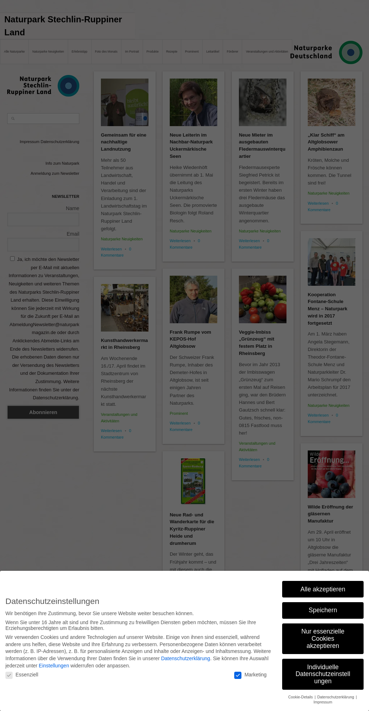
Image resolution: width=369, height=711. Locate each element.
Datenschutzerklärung (185, 654)
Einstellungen (54, 661)
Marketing (250, 671)
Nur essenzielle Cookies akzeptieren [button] (322, 634)
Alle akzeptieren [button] (323, 584)
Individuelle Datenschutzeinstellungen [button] (322, 669)
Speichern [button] (323, 606)
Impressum (323, 698)
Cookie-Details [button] (301, 692)
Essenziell (21, 671)
